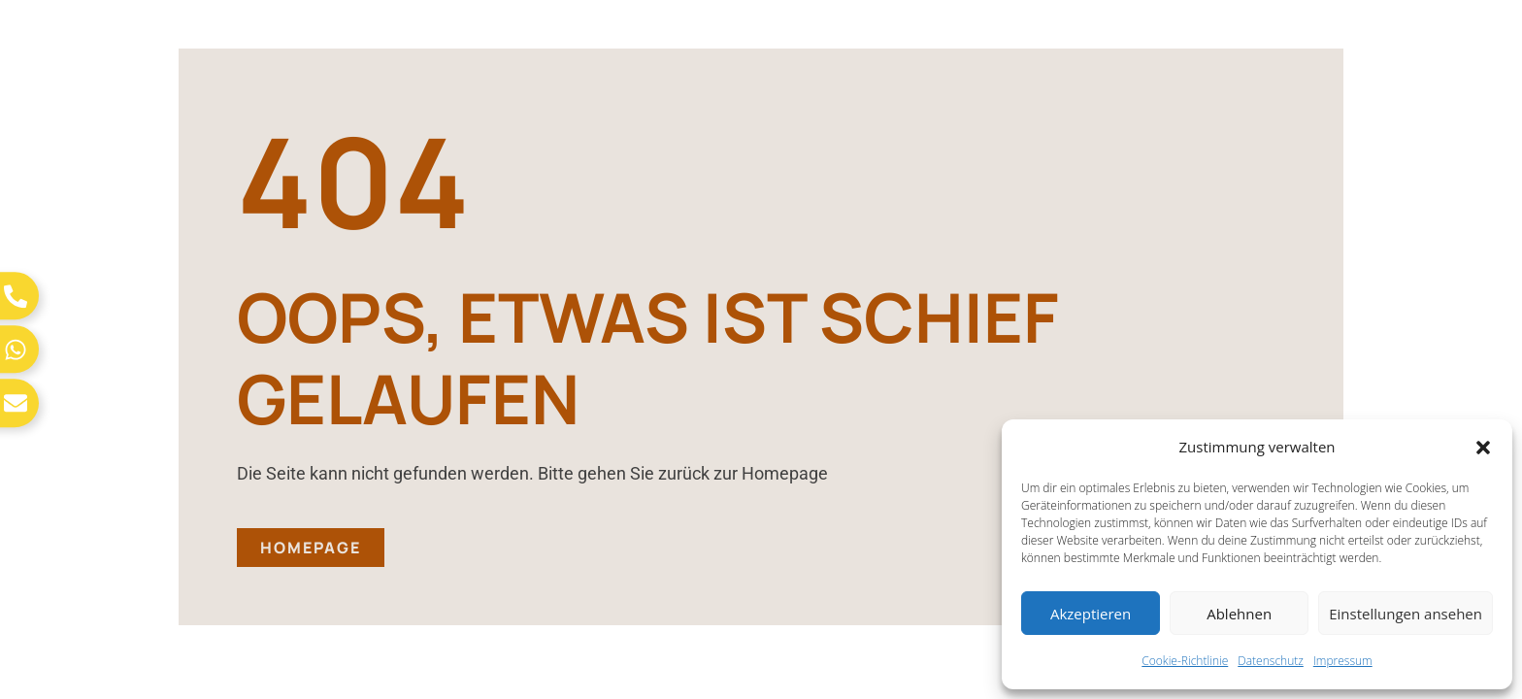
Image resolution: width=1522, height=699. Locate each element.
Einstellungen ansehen (1405, 613)
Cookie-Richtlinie (1185, 660)
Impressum (1343, 660)
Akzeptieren (1090, 613)
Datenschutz (1271, 660)
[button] (1483, 447)
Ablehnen (1239, 613)
